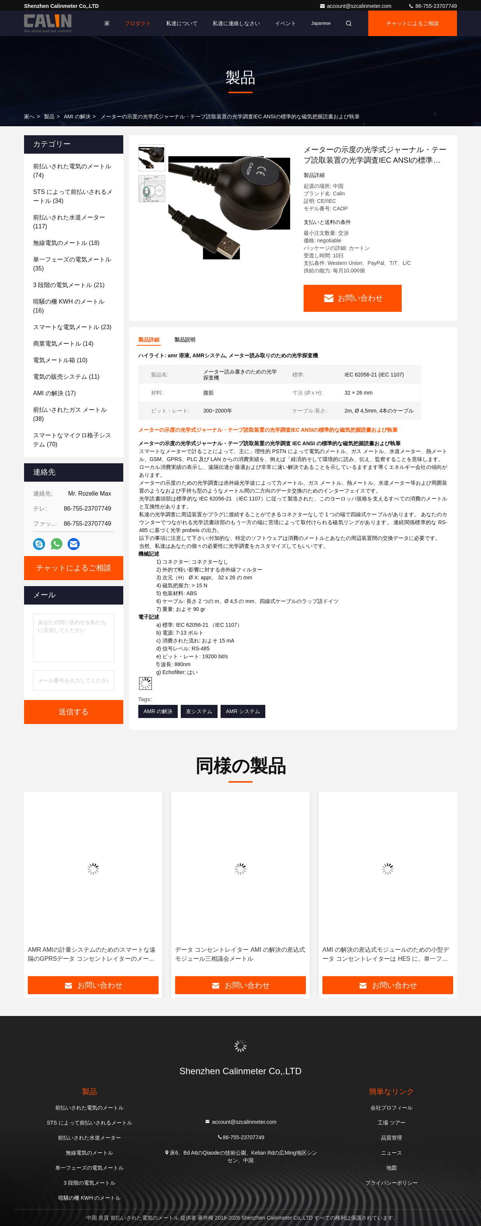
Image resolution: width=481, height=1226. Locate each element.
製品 (49, 116)
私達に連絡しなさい (236, 23)
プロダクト (138, 23)
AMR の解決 (158, 711)
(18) (66, 243)
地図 (391, 1168)
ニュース (391, 1153)
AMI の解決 (77, 116)
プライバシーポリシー (391, 1183)
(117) (69, 222)
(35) (72, 264)
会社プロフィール (392, 1108)
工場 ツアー (391, 1123)
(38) (70, 414)
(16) (68, 306)
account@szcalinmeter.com (356, 6)
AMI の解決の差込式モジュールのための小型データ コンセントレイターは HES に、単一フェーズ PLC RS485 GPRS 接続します (385, 954)
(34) (73, 196)
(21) (68, 285)
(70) (72, 439)
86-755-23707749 (432, 6)
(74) (72, 170)
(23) (72, 327)
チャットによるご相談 (412, 23)
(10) (60, 360)
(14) (63, 343)
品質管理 (391, 1138)
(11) (66, 376)
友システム (199, 711)
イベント (285, 23)
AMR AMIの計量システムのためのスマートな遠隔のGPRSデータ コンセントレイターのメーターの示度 (92, 954)
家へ (29, 116)
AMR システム (243, 711)
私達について (182, 23)
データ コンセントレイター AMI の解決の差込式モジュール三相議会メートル (240, 954)
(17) (54, 393)
